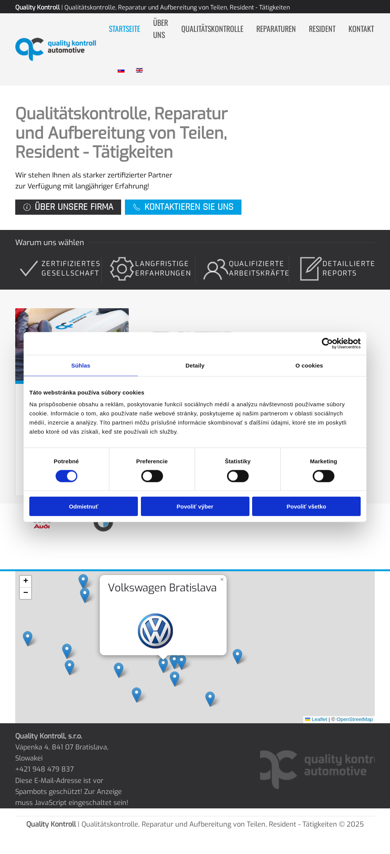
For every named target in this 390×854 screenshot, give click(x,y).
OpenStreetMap (346, 715)
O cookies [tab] (309, 365)
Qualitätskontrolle (212, 28)
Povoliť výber (195, 506)
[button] (164, 664)
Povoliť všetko (306, 506)
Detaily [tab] (195, 365)
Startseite (124, 28)
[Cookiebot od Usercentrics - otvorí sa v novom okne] (327, 343)
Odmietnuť (83, 506)
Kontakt (361, 28)
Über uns (160, 29)
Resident (322, 28)
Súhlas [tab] (80, 365)
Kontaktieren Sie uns (183, 207)
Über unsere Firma (68, 207)
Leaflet (309, 715)
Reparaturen (276, 28)
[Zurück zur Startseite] (61, 49)
